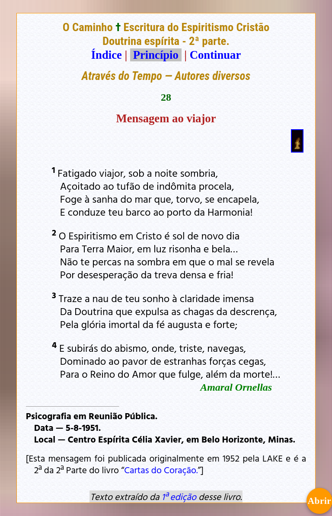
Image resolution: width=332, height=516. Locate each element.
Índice (106, 54)
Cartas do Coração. (161, 470)
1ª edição (179, 496)
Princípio (155, 54)
